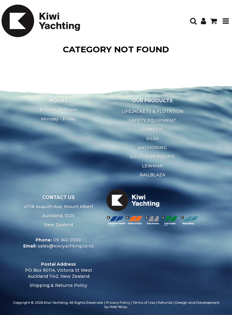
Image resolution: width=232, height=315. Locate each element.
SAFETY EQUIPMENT (152, 120)
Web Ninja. (118, 307)
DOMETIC (152, 129)
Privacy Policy (118, 302)
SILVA (152, 138)
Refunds (165, 302)
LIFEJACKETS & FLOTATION (152, 111)
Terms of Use (144, 302)
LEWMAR (152, 166)
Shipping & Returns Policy (58, 285)
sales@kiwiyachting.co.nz (66, 246)
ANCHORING (152, 147)
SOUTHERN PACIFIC (152, 156)
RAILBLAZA (152, 175)
